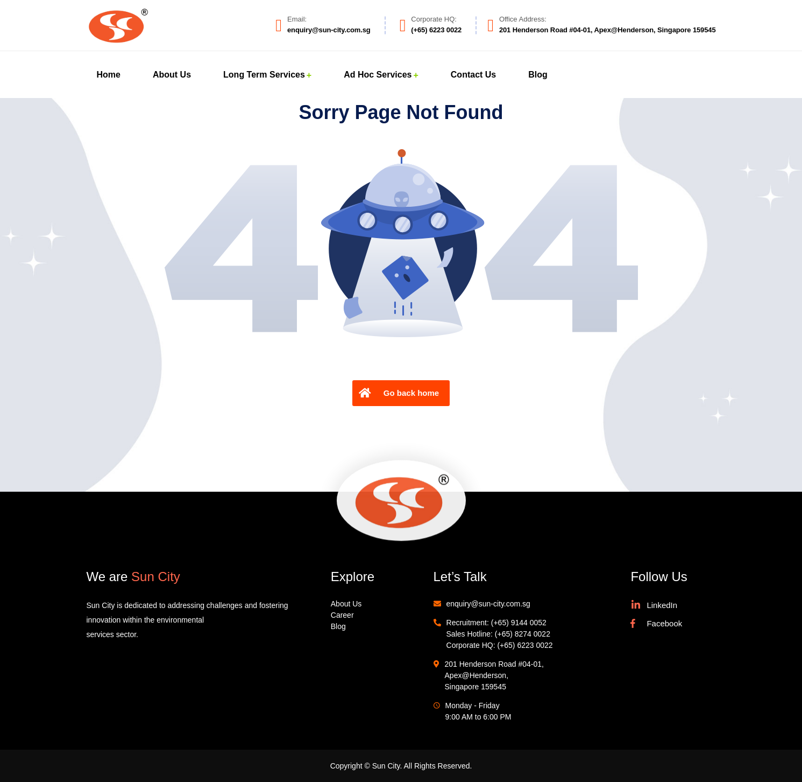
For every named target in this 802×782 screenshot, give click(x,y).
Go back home (398, 393)
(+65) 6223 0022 (524, 645)
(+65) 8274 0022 (522, 634)
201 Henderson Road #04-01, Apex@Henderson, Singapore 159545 (494, 675)
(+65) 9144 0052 (519, 622)
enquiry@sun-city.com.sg (488, 603)
